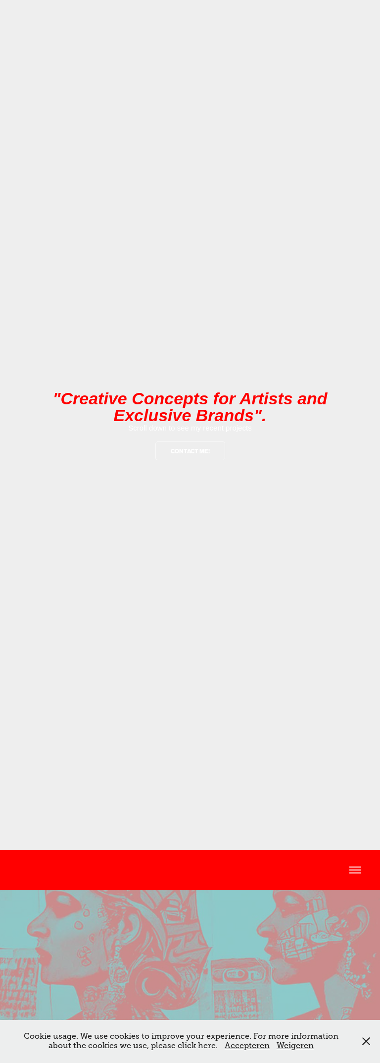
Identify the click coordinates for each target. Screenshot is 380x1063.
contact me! (190, 451)
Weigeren (295, 1045)
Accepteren (247, 1045)
